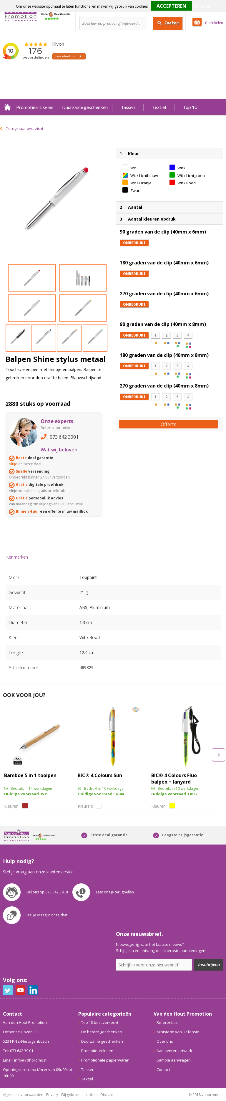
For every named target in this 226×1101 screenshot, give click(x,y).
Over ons (165, 1041)
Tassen (128, 107)
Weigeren (202, 6)
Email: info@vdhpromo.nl (25, 1060)
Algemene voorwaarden (23, 1094)
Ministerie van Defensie (178, 1031)
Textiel (159, 107)
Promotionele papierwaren (105, 1060)
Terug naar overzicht (24, 128)
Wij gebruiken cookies (79, 1094)
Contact (163, 1069)
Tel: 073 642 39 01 (18, 1050)
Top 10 (190, 107)
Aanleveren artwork (174, 1050)
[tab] (17, 557)
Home (7, 107)
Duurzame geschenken (85, 107)
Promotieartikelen (34, 107)
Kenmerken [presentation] (17, 557)
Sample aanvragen (174, 1060)
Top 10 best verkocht (99, 1022)
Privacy (52, 1094)
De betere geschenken (101, 1031)
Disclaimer (109, 1094)
